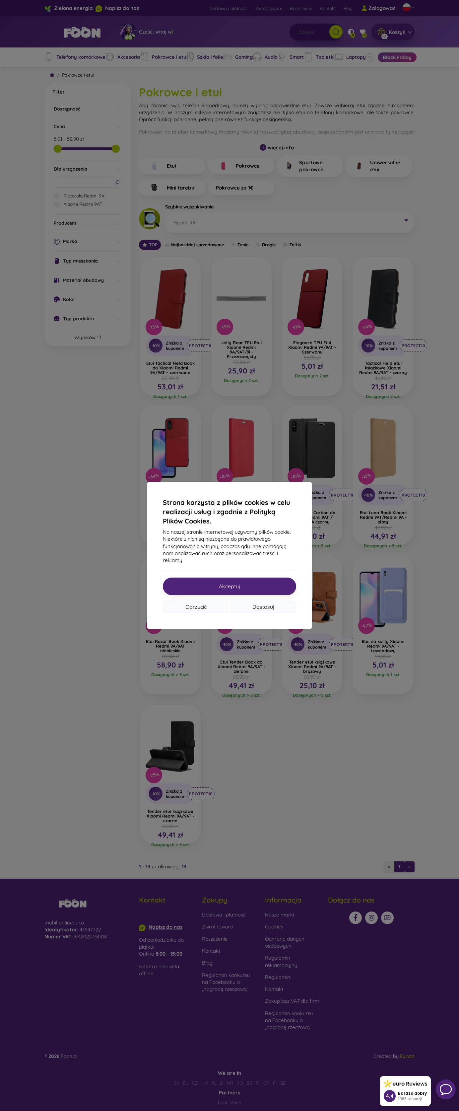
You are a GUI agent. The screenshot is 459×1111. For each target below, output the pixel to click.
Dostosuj (263, 606)
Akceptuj (229, 586)
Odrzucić (196, 606)
